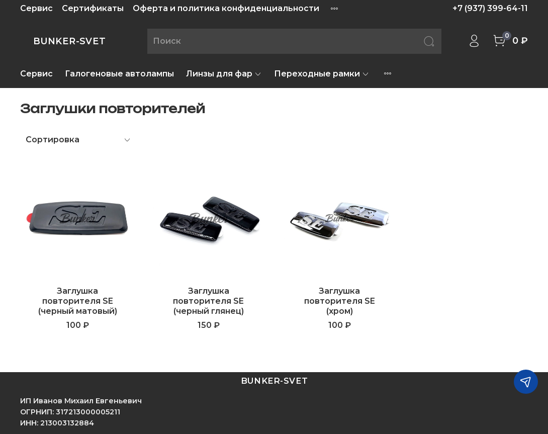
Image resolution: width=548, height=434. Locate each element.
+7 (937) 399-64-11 (490, 8)
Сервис (36, 8)
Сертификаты (93, 8)
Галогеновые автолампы (119, 73)
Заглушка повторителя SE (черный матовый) (77, 301)
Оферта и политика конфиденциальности (226, 8)
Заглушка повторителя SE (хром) (339, 301)
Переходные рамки (322, 73)
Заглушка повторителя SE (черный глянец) (208, 301)
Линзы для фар (224, 73)
